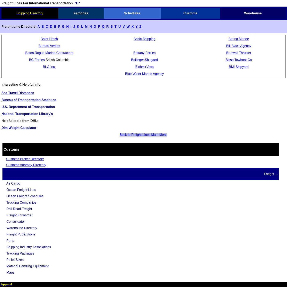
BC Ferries (37, 60)
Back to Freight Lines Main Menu (144, 135)
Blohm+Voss (144, 67)
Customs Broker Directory (25, 159)
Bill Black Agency (238, 46)
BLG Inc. (49, 67)
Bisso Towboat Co (239, 60)
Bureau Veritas (49, 46)
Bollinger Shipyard (144, 60)
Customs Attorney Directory (26, 165)
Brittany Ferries (144, 53)
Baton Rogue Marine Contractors (49, 53)
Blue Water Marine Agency (144, 74)
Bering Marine (239, 39)
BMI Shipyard (239, 67)
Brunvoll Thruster (238, 53)
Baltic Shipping (144, 39)
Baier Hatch (49, 39)
